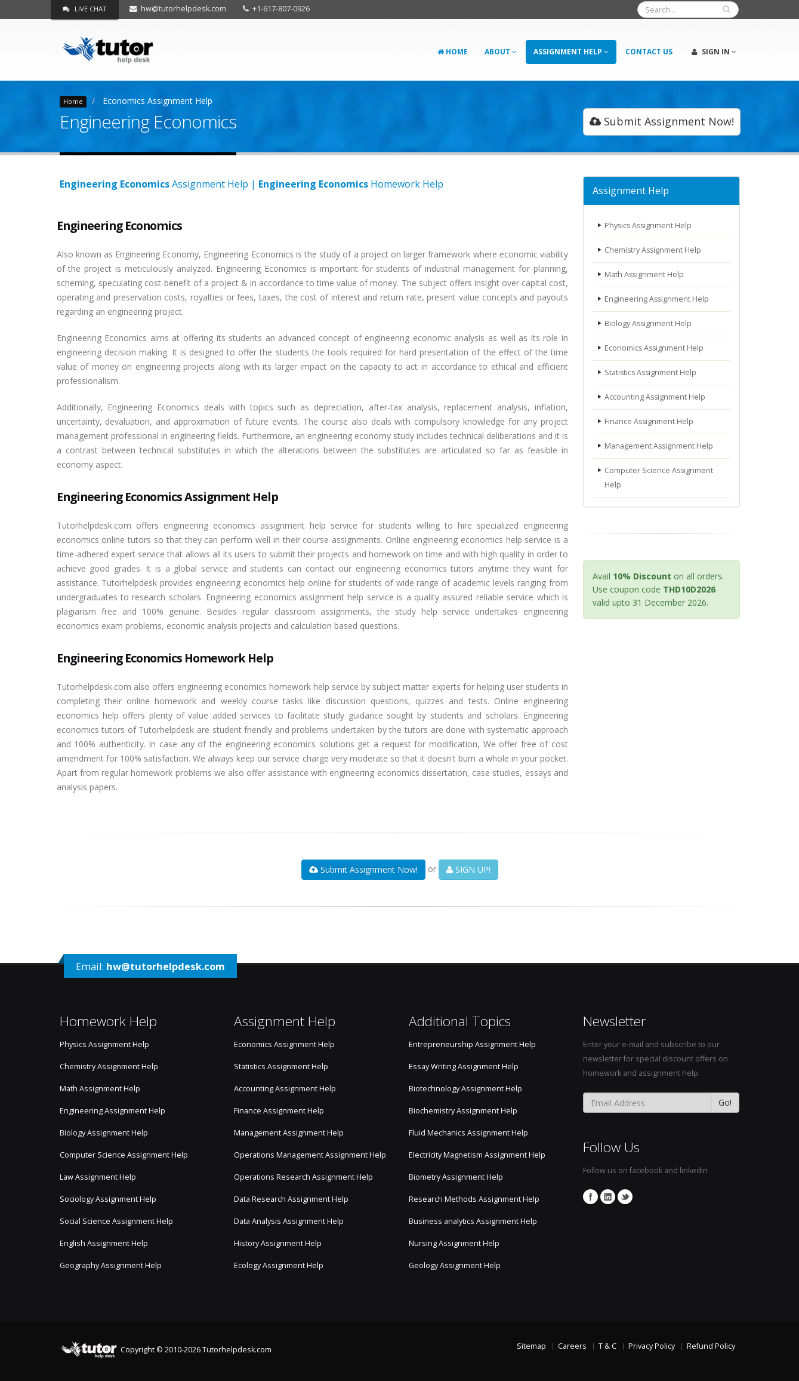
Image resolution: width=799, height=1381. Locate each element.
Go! (725, 1102)
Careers (572, 1346)
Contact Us (648, 52)
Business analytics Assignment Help (473, 1221)
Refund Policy (711, 1346)
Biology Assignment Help (648, 323)
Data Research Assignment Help (291, 1199)
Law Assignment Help (98, 1177)
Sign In (714, 52)
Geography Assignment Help (111, 1265)
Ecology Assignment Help (278, 1265)
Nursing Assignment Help (454, 1243)
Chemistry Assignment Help (653, 250)
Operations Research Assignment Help (303, 1177)
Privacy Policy (651, 1346)
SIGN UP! (468, 869)
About (501, 52)
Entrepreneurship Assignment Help (472, 1044)
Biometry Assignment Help (456, 1177)
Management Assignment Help (659, 446)
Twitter (625, 1196)
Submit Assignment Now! (662, 121)
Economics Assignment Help (157, 100)
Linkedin (607, 1196)
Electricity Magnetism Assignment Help (477, 1155)
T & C (607, 1346)
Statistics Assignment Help (651, 372)
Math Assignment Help (644, 274)
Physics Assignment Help (649, 225)
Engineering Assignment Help (657, 299)
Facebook (590, 1196)
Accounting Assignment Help (655, 397)
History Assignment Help (278, 1243)
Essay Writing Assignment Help (464, 1066)
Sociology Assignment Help (108, 1199)
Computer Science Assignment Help (659, 477)
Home (452, 52)
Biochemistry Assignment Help (463, 1111)
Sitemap (531, 1346)
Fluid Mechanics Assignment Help (468, 1133)
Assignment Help (571, 52)
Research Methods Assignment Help (474, 1199)
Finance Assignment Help (649, 421)
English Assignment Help (104, 1243)
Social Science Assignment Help (116, 1221)
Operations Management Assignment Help (310, 1155)
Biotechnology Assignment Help (465, 1089)
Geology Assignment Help (455, 1265)
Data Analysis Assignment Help (289, 1221)
